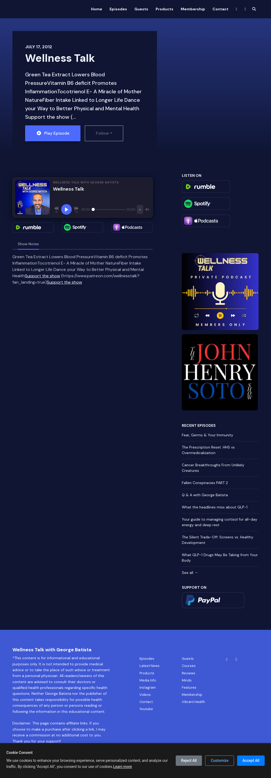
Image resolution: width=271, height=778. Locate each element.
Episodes (118, 9)
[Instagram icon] (236, 659)
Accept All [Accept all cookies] (250, 760)
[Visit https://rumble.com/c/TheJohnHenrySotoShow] (220, 372)
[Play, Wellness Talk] (66, 209)
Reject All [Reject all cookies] (189, 760)
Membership (193, 9)
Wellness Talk (60, 58)
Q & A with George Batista (205, 495)
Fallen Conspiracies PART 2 (205, 482)
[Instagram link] (245, 9)
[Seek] (108, 209)
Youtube (146, 709)
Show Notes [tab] (28, 243)
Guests (141, 9)
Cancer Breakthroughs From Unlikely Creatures (213, 468)
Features (189, 687)
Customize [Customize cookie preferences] (219, 760)
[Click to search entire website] (254, 9)
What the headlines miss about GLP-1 (214, 507)
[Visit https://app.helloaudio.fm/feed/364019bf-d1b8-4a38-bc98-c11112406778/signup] (220, 291)
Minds (187, 680)
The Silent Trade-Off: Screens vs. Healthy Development (217, 540)
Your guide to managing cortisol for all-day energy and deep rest (219, 522)
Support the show (42, 276)
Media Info (147, 680)
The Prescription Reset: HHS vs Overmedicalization (208, 450)
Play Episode (52, 133)
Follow (102, 133)
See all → (190, 572)
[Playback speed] (140, 209)
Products (164, 9)
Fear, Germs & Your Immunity (207, 435)
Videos (145, 694)
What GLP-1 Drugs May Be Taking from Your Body (220, 557)
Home (96, 9)
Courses (189, 665)
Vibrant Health (193, 702)
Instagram (147, 687)
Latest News (149, 665)
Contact (220, 9)
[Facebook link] (236, 9)
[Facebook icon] (226, 659)
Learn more (122, 766)
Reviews (188, 673)
